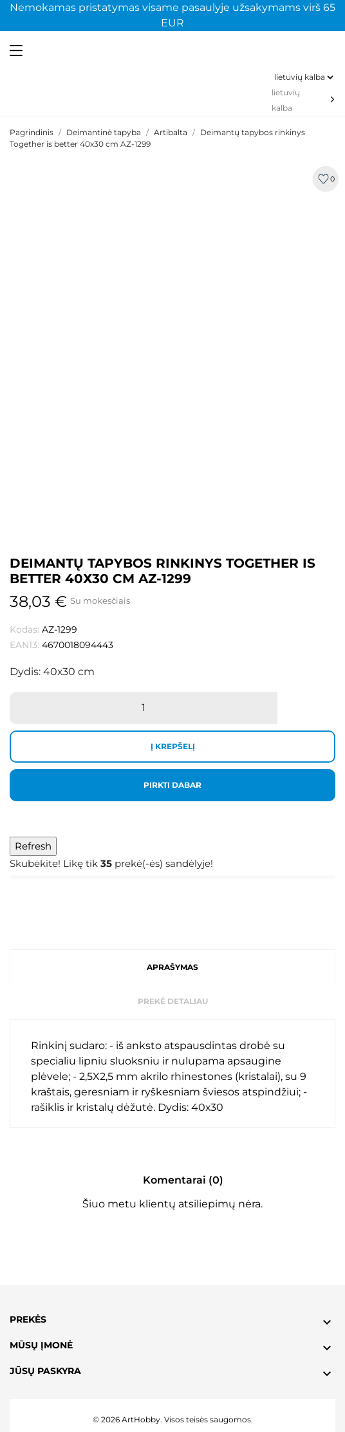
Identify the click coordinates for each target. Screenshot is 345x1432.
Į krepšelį (173, 746)
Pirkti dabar (172, 785)
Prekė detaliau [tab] (173, 1001)
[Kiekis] (143, 708)
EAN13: (24, 645)
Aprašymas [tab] (172, 967)
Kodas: (24, 629)
